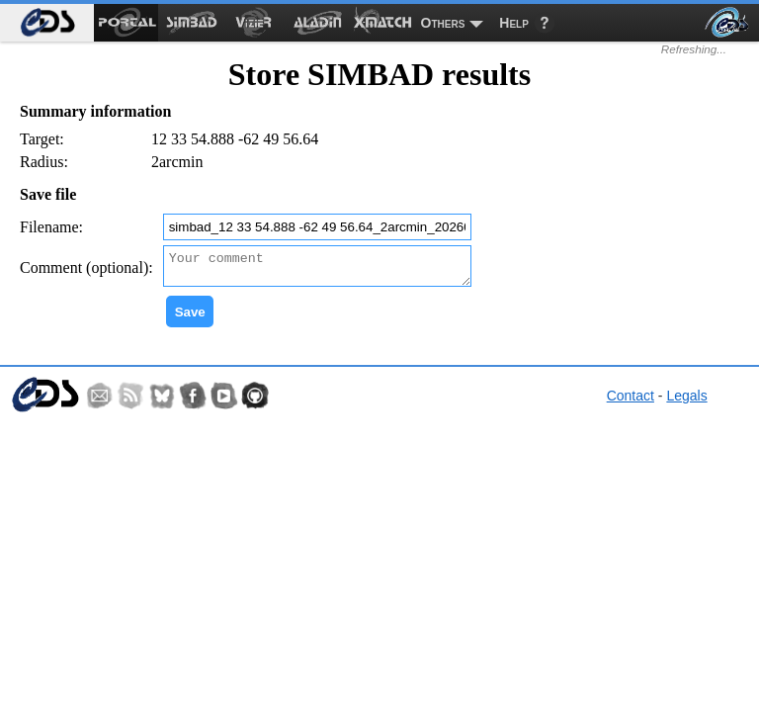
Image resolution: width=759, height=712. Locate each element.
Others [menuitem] (443, 23)
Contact (630, 401)
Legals (686, 401)
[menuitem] (47, 23)
